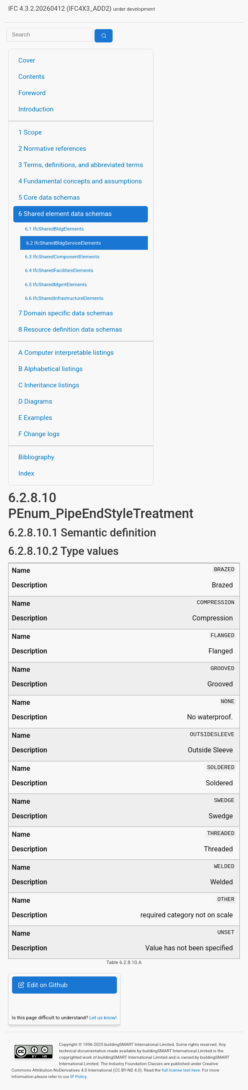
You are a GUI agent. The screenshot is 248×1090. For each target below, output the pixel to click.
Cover (26, 60)
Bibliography (36, 457)
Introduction (36, 109)
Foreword (32, 93)
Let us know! (103, 1018)
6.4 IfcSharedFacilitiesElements (59, 270)
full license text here (181, 1070)
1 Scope (30, 132)
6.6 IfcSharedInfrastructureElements (64, 298)
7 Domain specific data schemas (65, 313)
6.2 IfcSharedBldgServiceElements (63, 243)
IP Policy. (79, 1076)
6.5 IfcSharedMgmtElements (56, 284)
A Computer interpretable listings (66, 352)
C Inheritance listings (48, 385)
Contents (31, 77)
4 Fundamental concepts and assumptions (80, 181)
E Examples (35, 418)
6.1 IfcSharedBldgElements (54, 229)
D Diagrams (35, 401)
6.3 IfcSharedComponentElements (62, 257)
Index (26, 473)
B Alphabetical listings (50, 369)
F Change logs (39, 434)
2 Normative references (52, 149)
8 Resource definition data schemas (70, 329)
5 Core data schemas (49, 197)
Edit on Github (42, 985)
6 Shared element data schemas (65, 214)
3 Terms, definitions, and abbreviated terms (80, 165)
